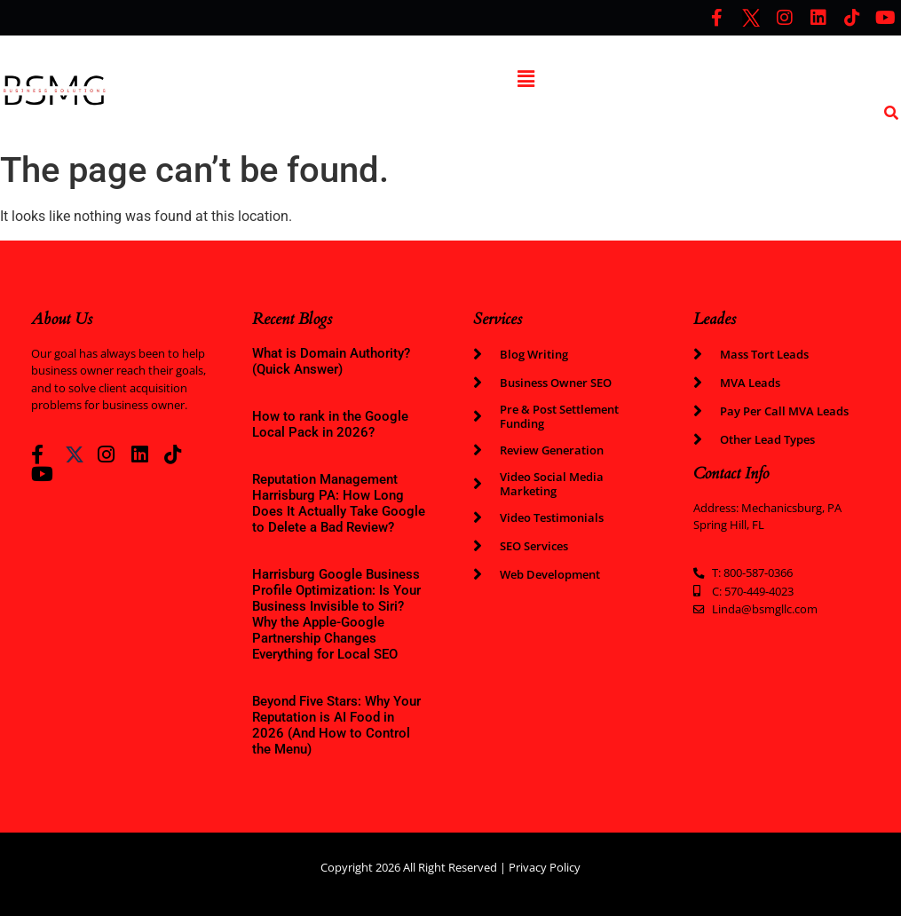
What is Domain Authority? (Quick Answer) (331, 361)
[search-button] (891, 113)
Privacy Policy (545, 867)
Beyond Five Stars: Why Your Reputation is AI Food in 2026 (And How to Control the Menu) (336, 725)
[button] (525, 79)
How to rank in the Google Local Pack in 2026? (330, 424)
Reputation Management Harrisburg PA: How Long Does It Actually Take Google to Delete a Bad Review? (338, 503)
